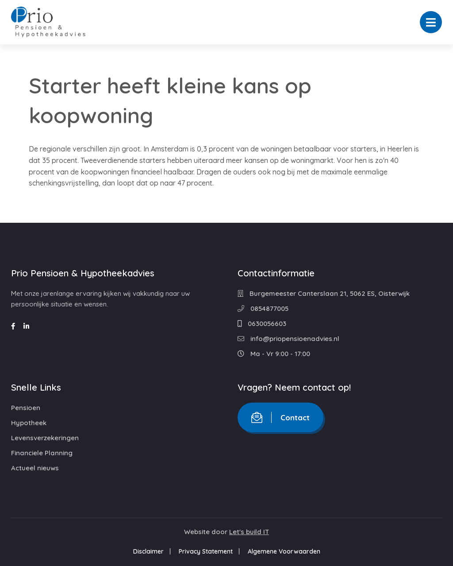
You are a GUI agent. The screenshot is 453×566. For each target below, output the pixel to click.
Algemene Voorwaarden (284, 551)
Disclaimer (148, 551)
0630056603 (262, 323)
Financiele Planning (42, 453)
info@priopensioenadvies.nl (288, 338)
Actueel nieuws (35, 468)
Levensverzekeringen (45, 438)
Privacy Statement (206, 551)
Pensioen (25, 407)
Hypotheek (28, 423)
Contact (280, 417)
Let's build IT (249, 531)
